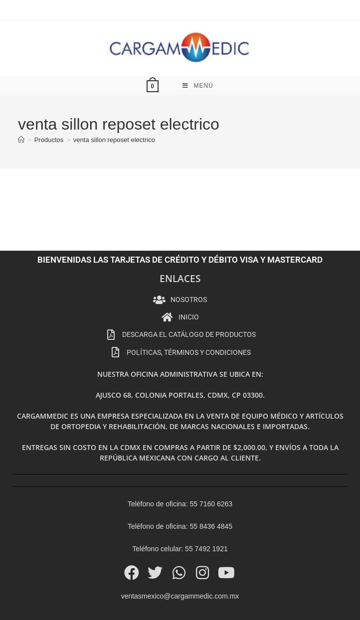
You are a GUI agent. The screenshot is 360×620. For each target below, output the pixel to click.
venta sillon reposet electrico (114, 108)
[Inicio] (21, 108)
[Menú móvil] (198, 54)
